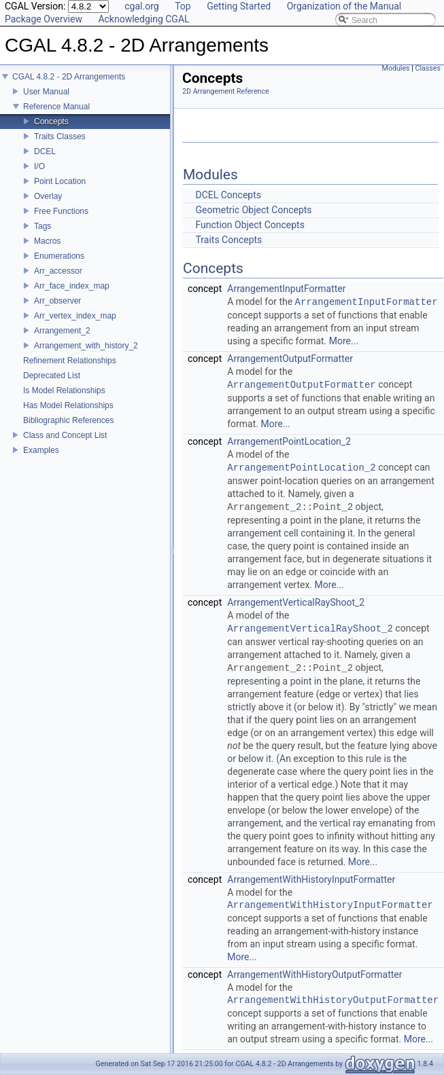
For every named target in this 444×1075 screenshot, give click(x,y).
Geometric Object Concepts (253, 209)
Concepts (51, 121)
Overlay (48, 196)
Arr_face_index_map (71, 286)
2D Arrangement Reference (225, 91)
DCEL (45, 151)
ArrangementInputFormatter (286, 288)
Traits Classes (60, 136)
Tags (42, 226)
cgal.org (141, 6)
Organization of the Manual (344, 6)
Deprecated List (51, 375)
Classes (428, 68)
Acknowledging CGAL (143, 19)
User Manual (46, 91)
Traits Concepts (228, 239)
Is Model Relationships (64, 390)
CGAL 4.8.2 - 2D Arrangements (68, 76)
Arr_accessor (58, 271)
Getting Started (239, 6)
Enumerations (59, 256)
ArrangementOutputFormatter (290, 358)
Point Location (60, 181)
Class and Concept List (65, 435)
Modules (396, 68)
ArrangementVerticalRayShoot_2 (295, 602)
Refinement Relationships (69, 360)
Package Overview (43, 19)
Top (183, 6)
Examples (41, 450)
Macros (47, 241)
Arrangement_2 (62, 330)
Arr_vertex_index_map (75, 316)
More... (343, 340)
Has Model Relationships (68, 405)
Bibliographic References (68, 420)
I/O (39, 166)
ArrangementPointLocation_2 (289, 441)
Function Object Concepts (249, 224)
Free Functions (61, 211)
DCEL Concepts (228, 194)
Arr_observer (57, 301)
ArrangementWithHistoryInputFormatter (311, 879)
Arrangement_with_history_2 (86, 345)
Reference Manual (56, 106)
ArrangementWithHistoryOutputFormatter (314, 974)
